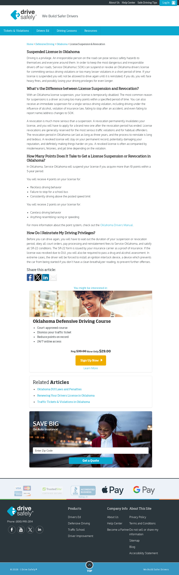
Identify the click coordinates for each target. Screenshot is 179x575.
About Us (114, 2)
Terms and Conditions (142, 523)
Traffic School (76, 529)
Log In (166, 2)
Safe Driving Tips (147, 2)
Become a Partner (118, 529)
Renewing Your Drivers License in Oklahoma (66, 395)
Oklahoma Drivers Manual (116, 225)
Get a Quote (91, 460)
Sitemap (134, 540)
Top (89, 565)
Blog (132, 546)
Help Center (128, 2)
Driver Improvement (80, 535)
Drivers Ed (74, 516)
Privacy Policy (137, 516)
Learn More (91, 367)
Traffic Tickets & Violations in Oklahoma (63, 401)
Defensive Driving (79, 523)
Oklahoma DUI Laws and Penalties (59, 388)
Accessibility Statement (143, 552)
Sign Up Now (91, 360)
